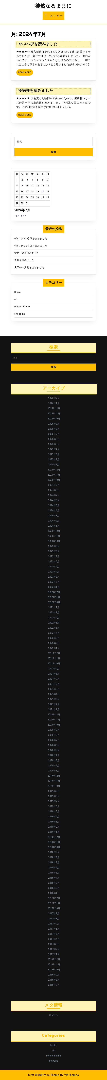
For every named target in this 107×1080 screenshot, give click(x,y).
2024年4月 (53, 510)
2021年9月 (53, 668)
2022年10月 (54, 602)
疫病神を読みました (35, 90)
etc (16, 299)
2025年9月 (53, 424)
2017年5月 (53, 934)
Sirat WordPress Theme (43, 1075)
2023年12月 (54, 531)
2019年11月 (54, 781)
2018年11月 (54, 842)
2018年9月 (53, 852)
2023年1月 (53, 587)
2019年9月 (53, 791)
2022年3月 (53, 638)
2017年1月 (53, 954)
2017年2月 (53, 949)
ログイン (53, 1015)
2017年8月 (53, 918)
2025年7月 (53, 434)
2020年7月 (53, 740)
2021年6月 (53, 684)
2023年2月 (53, 582)
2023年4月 (53, 571)
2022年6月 (53, 623)
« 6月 (17, 216)
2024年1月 (53, 526)
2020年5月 (53, 750)
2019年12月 (54, 776)
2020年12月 (54, 714)
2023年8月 (53, 551)
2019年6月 (53, 806)
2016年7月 (53, 985)
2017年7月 (53, 923)
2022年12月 (54, 592)
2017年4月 (53, 939)
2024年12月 (54, 469)
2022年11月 (54, 597)
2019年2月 (53, 827)
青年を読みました (24, 260)
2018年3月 (53, 883)
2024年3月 (53, 515)
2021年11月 (54, 658)
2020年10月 (54, 725)
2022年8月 (53, 612)
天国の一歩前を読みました (29, 267)
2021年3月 (53, 699)
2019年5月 (53, 811)
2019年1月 (53, 832)
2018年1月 (53, 893)
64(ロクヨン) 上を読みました (30, 245)
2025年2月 (53, 459)
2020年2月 (53, 765)
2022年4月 (53, 633)
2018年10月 (54, 847)
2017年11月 (54, 903)
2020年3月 (53, 760)
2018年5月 (53, 872)
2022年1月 (53, 648)
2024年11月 (54, 475)
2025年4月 (53, 449)
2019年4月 (53, 816)
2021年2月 (53, 704)
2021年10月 (54, 663)
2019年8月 (53, 796)
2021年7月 (53, 679)
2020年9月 (53, 730)
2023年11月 (54, 536)
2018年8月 (53, 857)
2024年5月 (53, 505)
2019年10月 (54, 786)
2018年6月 (53, 867)
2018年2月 (53, 888)
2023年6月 (53, 561)
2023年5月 (53, 566)
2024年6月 (53, 500)
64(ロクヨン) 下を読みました (30, 238)
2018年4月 (53, 878)
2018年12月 (54, 837)
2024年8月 (53, 490)
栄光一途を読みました (26, 253)
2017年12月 (54, 898)
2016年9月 (53, 974)
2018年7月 (53, 862)
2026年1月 (53, 403)
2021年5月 (53, 689)
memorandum (22, 306)
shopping (19, 314)
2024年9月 (53, 485)
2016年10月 (54, 969)
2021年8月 (53, 674)
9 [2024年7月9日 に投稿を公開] (22, 185)
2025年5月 (53, 444)
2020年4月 (53, 755)
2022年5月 (53, 628)
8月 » (23, 216)
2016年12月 (54, 959)
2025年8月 (53, 429)
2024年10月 (54, 480)
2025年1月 (53, 464)
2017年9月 (53, 913)
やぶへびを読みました (38, 44)
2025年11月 (54, 413)
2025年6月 (53, 439)
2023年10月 (54, 541)
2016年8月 (53, 980)
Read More (25, 73)
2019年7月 (53, 801)
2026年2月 (53, 398)
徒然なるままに (53, 6)
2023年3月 (53, 577)
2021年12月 (54, 653)
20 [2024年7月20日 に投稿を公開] (42, 191)
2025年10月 (54, 418)
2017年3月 (53, 944)
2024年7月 (53, 495)
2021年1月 (53, 709)
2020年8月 (53, 735)
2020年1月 (53, 770)
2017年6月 (53, 929)
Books (17, 292)
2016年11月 (54, 964)
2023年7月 (53, 556)
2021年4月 (53, 694)
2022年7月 (53, 617)
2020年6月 (53, 745)
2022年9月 (53, 607)
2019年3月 (53, 821)
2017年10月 (54, 908)
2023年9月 (53, 546)
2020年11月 (54, 719)
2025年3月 (53, 454)
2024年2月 (53, 520)
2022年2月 (53, 643)
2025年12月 (54, 408)
